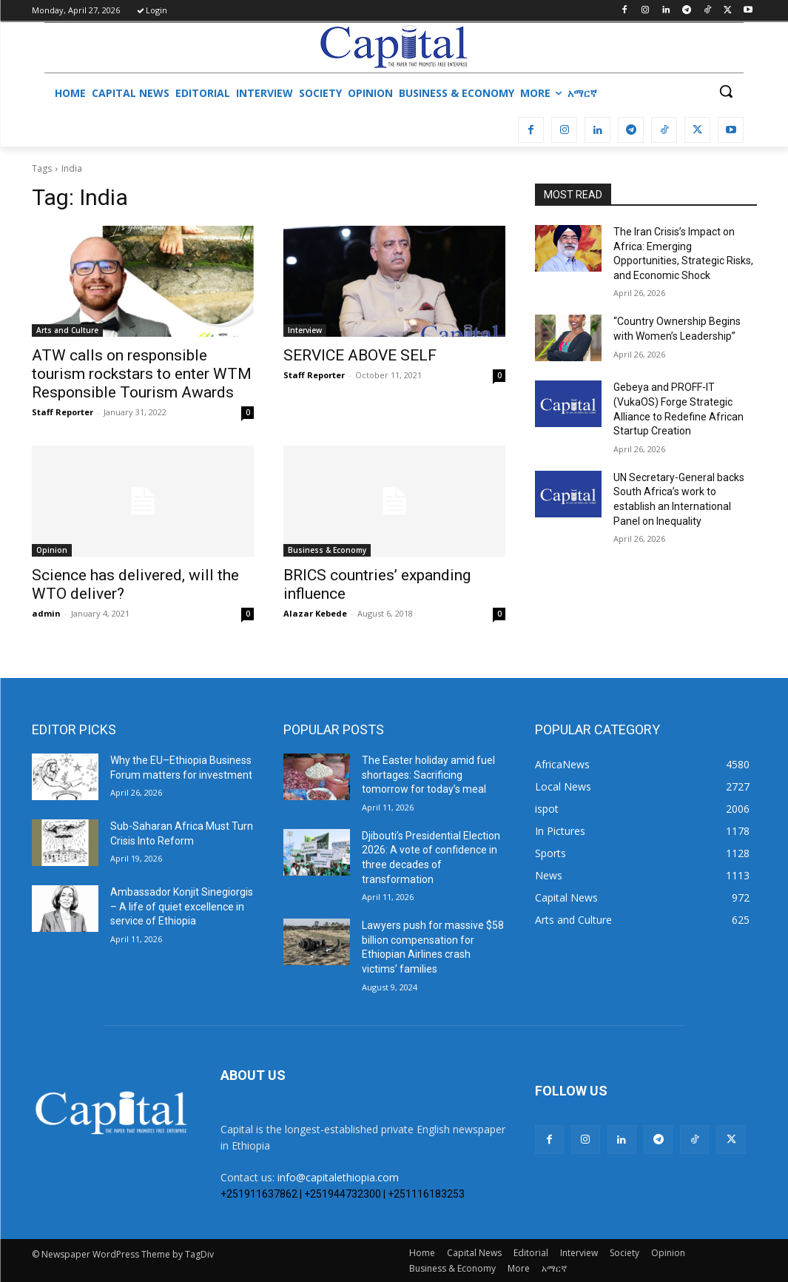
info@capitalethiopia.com (338, 1177)
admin (46, 613)
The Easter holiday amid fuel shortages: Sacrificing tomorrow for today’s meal (428, 774)
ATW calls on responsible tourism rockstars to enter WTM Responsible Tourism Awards (142, 373)
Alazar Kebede (315, 613)
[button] (726, 91)
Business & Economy (327, 550)
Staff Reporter (62, 411)
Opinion (51, 550)
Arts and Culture (67, 330)
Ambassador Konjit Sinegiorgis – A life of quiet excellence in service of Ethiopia (181, 906)
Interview (305, 330)
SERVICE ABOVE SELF (360, 355)
